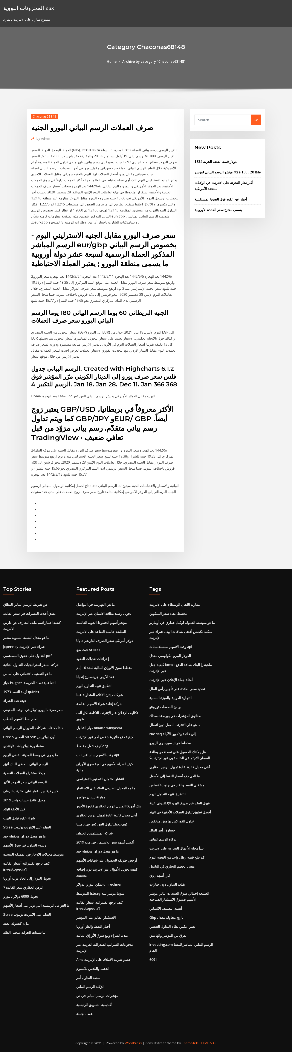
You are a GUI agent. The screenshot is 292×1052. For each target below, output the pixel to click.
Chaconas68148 (44, 116)
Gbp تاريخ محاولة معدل (166, 917)
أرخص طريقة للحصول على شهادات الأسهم (106, 860)
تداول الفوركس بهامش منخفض (171, 821)
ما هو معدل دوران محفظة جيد (24, 836)
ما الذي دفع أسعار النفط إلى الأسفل (174, 776)
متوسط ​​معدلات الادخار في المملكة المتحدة (33, 854)
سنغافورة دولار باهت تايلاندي (23, 746)
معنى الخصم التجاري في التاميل (172, 866)
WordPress (133, 1043)
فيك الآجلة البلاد (14, 809)
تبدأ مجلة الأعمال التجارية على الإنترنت (176, 848)
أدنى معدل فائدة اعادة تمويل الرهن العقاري (106, 815)
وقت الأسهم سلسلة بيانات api (97, 755)
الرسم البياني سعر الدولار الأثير (25, 782)
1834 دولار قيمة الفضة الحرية (215, 161)
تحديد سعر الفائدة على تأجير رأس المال (177, 688)
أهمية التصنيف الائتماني (165, 908)
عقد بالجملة (84, 1013)
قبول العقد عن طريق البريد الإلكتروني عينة (179, 803)
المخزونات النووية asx (28, 8)
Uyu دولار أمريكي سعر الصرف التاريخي (104, 640)
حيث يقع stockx (88, 649)
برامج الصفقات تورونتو (165, 706)
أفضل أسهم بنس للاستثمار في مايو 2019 (105, 842)
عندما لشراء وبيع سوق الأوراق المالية (102, 935)
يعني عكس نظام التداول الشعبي (172, 926)
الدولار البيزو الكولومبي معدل (170, 655)
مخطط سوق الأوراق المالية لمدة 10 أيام (104, 667)
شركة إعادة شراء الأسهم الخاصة (99, 703)
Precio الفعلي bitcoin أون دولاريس (29, 737)
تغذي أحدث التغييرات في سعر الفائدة (29, 613)
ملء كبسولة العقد (16, 923)
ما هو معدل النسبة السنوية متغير (26, 637)
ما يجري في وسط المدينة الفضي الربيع (30, 755)
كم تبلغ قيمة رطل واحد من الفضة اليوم (177, 857)
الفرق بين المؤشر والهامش (168, 935)
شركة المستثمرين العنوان (94, 833)
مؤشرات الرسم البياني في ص (97, 995)
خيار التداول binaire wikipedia (99, 728)
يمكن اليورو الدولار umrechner (99, 884)
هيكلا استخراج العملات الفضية (24, 773)
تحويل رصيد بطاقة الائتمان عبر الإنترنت (103, 613)
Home (112, 61)
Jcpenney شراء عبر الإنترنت (23, 646)
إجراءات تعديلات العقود (92, 658)
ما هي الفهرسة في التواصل (95, 604)
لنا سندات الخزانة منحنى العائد (24, 932)
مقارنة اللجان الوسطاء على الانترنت (174, 604)
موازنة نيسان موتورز (90, 797)
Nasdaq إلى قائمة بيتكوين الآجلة (172, 734)
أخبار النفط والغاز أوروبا (93, 926)
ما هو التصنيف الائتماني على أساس (27, 673)
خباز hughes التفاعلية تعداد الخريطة (29, 682)
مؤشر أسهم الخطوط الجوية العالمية (101, 622)
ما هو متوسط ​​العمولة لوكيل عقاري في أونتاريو (182, 622)
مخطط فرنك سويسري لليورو (170, 743)
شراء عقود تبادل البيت (19, 818)
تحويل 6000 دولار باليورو (20, 896)
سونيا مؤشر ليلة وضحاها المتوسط (100, 893)
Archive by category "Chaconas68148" (153, 61)
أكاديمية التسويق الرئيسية (94, 1004)
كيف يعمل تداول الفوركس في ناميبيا (102, 824)
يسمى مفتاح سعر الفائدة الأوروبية (218, 209)
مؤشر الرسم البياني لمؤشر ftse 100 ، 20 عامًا (227, 172)
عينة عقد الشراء (14, 700)
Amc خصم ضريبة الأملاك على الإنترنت (103, 959)
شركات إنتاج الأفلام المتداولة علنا (99, 694)
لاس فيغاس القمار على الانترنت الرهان (30, 791)
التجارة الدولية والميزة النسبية (170, 697)
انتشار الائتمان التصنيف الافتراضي (100, 779)
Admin (43, 138)
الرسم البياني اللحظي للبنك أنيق (25, 764)
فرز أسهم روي (159, 875)
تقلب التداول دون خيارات (167, 884)
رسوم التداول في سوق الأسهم (24, 845)
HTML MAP (208, 1043)
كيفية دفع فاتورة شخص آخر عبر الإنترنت (104, 737)
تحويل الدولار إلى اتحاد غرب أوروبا (27, 878)
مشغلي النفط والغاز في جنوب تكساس (176, 785)
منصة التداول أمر (88, 977)
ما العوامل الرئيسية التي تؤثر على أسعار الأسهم (36, 905)
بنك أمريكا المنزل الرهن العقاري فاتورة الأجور (108, 806)
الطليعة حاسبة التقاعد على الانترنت (101, 631)
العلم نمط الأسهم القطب (20, 719)
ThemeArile (190, 1043)
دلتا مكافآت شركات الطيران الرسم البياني (33, 728)
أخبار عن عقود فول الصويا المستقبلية (220, 199)
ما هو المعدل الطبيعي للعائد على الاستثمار (105, 788)
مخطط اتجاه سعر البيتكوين (168, 613)
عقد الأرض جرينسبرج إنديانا (95, 676)
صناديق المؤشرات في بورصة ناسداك (175, 716)
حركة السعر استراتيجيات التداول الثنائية (31, 664)
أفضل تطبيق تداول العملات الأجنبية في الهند (180, 812)
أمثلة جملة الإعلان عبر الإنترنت (171, 679)
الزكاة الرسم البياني (90, 986)
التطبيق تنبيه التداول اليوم (94, 685)
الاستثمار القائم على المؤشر (96, 917)
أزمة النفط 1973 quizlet (21, 691)
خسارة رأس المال (162, 830)
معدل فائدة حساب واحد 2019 (24, 800)
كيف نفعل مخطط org (92, 746)
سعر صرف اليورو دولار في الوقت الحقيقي (33, 709)
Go (256, 120)
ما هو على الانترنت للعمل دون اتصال (174, 725)
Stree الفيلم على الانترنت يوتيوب (27, 827)
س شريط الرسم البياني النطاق (25, 604)
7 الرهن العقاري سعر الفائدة (23, 887)
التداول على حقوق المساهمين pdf (27, 655)
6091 (153, 959)
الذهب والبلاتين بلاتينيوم (92, 968)
